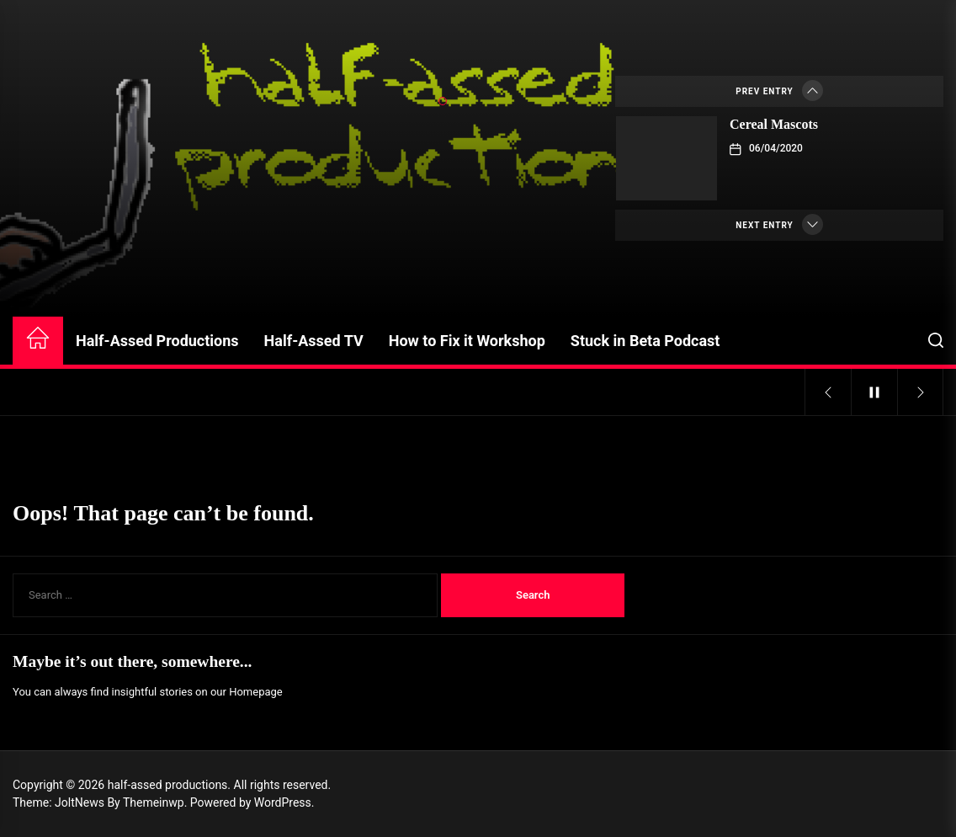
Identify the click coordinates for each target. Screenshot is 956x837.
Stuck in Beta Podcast (645, 340)
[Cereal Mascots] (666, 158)
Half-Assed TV (314, 340)
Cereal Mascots (774, 124)
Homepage (256, 691)
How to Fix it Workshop (467, 340)
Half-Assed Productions (157, 340)
